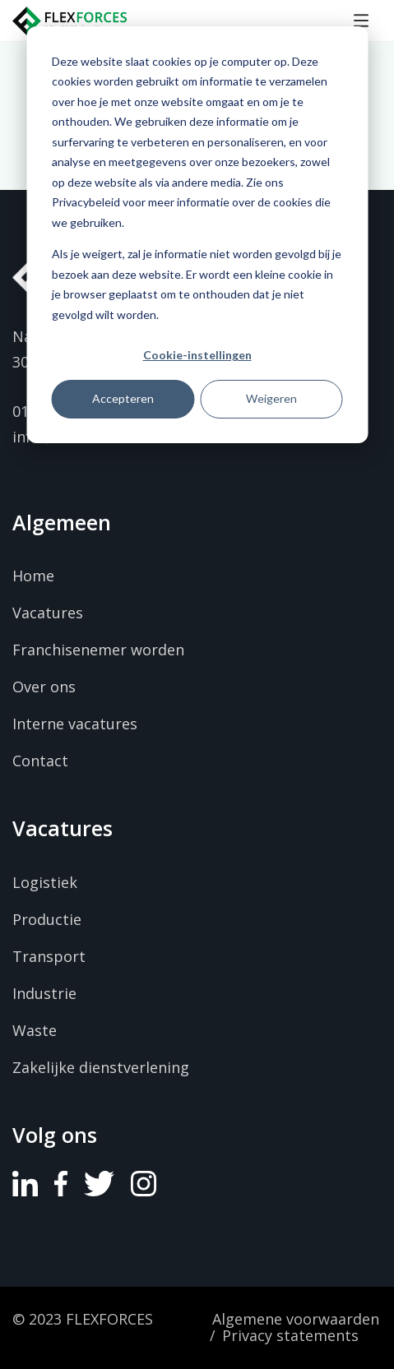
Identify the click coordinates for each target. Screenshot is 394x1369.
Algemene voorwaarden (295, 1319)
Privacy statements (290, 1336)
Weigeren (271, 398)
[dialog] (197, 234)
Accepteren (123, 398)
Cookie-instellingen (197, 355)
